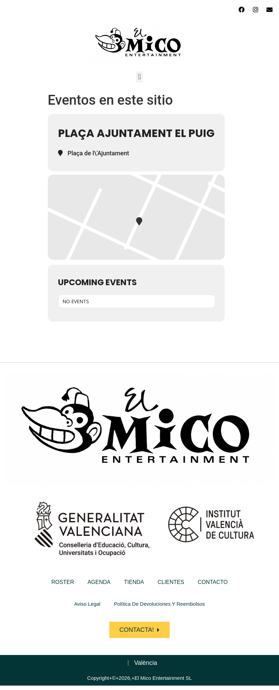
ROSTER (62, 582)
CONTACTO (212, 582)
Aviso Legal (87, 604)
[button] (139, 77)
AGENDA (99, 582)
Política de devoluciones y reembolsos (159, 604)
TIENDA (134, 582)
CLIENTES (170, 582)
